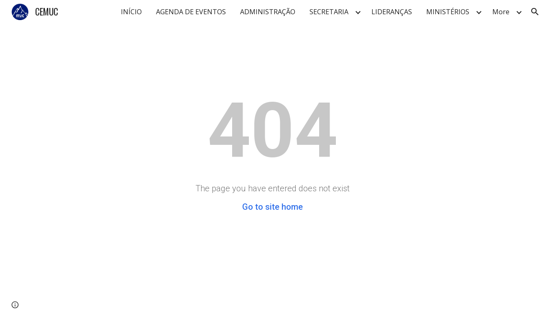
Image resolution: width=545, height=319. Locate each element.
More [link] (500, 11)
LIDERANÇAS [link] (391, 11)
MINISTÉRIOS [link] (447, 11)
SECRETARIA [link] (329, 11)
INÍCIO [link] (131, 11)
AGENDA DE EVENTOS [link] (191, 11)
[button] (535, 12)
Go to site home (272, 207)
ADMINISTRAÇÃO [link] (267, 11)
